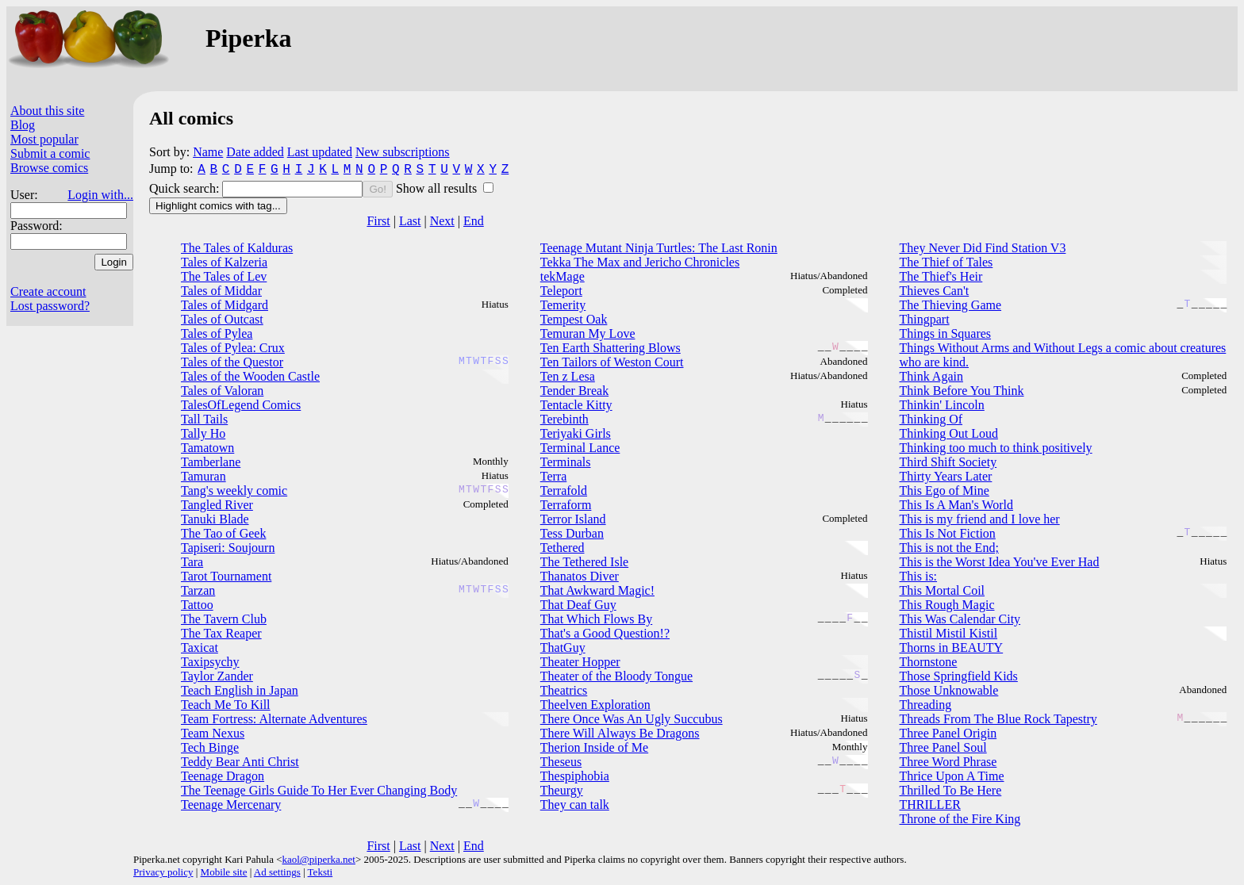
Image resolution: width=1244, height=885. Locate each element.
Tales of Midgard (224, 305)
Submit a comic (50, 153)
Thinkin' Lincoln (942, 405)
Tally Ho (203, 433)
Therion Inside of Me (594, 747)
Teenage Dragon (222, 776)
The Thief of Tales (946, 262)
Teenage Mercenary (231, 804)
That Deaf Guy (578, 604)
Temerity (563, 305)
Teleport (561, 290)
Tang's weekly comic (234, 490)
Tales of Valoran (222, 390)
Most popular (44, 139)
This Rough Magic (947, 604)
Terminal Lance (580, 447)
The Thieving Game (951, 305)
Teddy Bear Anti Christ (240, 761)
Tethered (562, 547)
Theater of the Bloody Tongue (616, 676)
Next (442, 221)
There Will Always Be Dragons (620, 733)
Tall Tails (204, 419)
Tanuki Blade (215, 519)
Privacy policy (163, 872)
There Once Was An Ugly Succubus (631, 719)
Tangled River (217, 504)
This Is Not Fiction (948, 533)
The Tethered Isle (584, 562)
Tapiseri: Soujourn (228, 547)
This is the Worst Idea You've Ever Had (1000, 562)
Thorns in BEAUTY (952, 647)
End (473, 221)
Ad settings (277, 872)
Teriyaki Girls (575, 433)
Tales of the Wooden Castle (250, 376)
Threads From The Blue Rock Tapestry (998, 719)
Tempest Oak (574, 319)
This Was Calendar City (960, 619)
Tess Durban (572, 533)
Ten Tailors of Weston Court (612, 362)
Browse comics (49, 167)
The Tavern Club (224, 619)
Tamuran (203, 476)
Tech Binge (210, 747)
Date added (254, 152)
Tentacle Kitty (576, 405)
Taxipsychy (210, 662)
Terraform (566, 504)
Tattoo (197, 604)
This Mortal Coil (942, 590)
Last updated (319, 152)
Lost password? (50, 305)
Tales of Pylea (216, 333)
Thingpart (925, 319)
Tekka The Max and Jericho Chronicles (639, 262)
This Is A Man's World (957, 504)
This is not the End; (949, 547)
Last (410, 221)
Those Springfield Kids (959, 676)
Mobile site (224, 872)
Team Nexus (212, 733)
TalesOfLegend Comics (241, 405)
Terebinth (564, 419)
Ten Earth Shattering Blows (610, 347)
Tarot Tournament (226, 576)
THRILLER (930, 804)
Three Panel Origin (948, 733)
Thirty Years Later (946, 476)
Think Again (931, 376)
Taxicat (199, 647)
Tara (192, 562)
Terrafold (563, 490)
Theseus (561, 761)
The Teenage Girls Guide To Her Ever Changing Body (319, 790)
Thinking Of (931, 419)
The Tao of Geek (223, 533)
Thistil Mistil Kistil (949, 633)
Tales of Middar (221, 290)
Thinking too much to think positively (996, 447)
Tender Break (574, 390)
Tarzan (198, 590)
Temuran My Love (587, 333)
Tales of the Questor (232, 362)
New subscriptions (402, 152)
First (378, 221)
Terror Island (573, 519)
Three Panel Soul (943, 747)
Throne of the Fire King (960, 819)
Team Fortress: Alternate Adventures (274, 719)
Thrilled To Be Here (951, 790)
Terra (553, 476)
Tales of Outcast (222, 319)
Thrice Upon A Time (952, 776)
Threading (926, 704)
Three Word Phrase (948, 761)
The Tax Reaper (221, 633)
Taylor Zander (217, 676)
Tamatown (207, 447)
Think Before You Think (962, 390)
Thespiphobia (574, 776)
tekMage (562, 276)
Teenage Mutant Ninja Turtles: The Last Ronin (659, 248)
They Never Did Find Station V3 (983, 248)
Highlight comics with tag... (218, 206)
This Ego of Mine (944, 490)
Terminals (565, 462)
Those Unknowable (949, 690)
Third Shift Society (948, 462)
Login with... (100, 194)
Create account (48, 291)
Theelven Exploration (595, 704)
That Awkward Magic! (597, 590)
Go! (377, 189)
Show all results (438, 188)
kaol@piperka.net (318, 859)
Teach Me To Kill (226, 704)
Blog (22, 125)
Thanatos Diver (579, 576)
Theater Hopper (580, 662)
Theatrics (564, 690)
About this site (47, 110)
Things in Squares (946, 333)
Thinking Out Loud (949, 433)
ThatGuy (563, 647)
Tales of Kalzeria (224, 262)
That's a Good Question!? (605, 633)
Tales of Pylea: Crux (233, 347)
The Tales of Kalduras (237, 248)
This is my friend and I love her (980, 519)
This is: (919, 576)
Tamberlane (210, 462)
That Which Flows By (596, 619)
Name (208, 152)
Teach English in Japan (239, 690)
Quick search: (185, 188)
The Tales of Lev (224, 276)
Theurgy (561, 790)
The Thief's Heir (941, 276)
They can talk (574, 804)
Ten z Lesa (567, 376)
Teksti (320, 872)
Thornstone (929, 662)
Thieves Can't (934, 290)
